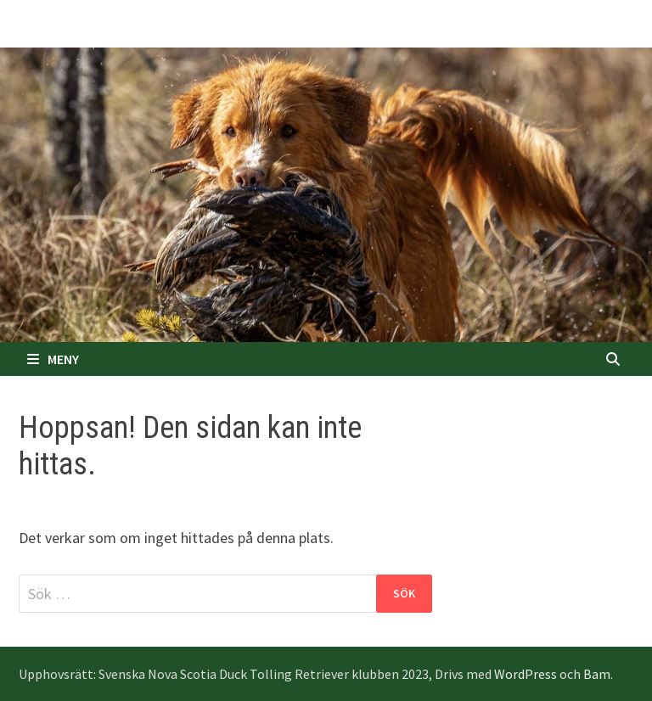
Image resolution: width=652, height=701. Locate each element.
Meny (53, 358)
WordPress (525, 673)
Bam (596, 673)
